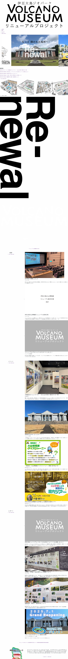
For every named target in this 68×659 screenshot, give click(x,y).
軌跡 (2, 30)
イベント (3, 31)
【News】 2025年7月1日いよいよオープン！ (9, 73)
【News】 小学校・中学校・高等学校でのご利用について (11, 75)
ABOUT (3, 29)
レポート (3, 32)
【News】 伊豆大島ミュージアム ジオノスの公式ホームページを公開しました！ (14, 71)
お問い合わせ (4, 33)
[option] (34, 50)
